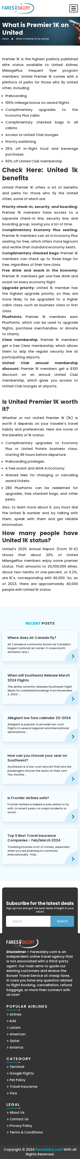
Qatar (13, 1041)
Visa (12, 1093)
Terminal (15, 1067)
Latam (14, 1027)
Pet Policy (16, 1080)
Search (62, 921)
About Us (16, 1112)
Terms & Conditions (25, 1132)
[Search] (28, 921)
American (16, 1034)
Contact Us (18, 1119)
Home (5, 39)
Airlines (14, 1014)
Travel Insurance (22, 1086)
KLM (11, 1021)
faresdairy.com (49, 1149)
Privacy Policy (19, 1125)
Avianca (15, 1047)
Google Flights (20, 1073)
